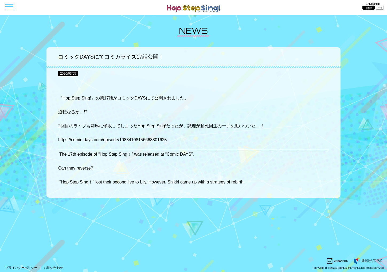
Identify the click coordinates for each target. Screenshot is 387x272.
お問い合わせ (53, 268)
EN (380, 8)
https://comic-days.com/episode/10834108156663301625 (112, 139)
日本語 (369, 8)
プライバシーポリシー (21, 268)
